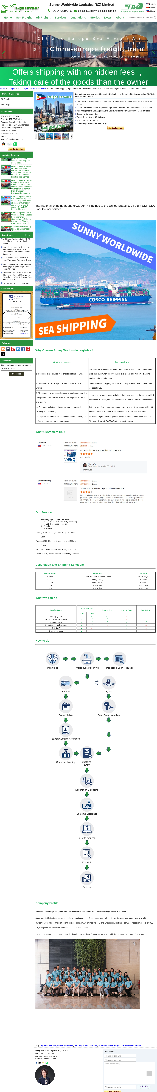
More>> (28, 235)
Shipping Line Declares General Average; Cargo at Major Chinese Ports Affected (17, 267)
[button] (154, 54)
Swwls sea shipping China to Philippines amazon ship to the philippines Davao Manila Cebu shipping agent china (20, 158)
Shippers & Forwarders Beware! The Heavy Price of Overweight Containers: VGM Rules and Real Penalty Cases (17, 276)
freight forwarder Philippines (127, 1046)
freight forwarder (65, 1046)
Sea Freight (24, 17)
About (120, 17)
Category (11, 88)
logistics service (48, 1046)
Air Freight (43, 17)
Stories (95, 17)
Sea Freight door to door (85, 1046)
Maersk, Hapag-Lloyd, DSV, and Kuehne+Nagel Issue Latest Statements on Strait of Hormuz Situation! (17, 251)
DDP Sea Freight (105, 1046)
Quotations (78, 17)
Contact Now (16, 149)
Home (8, 17)
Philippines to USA (38, 88)
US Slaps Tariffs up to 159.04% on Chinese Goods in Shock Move (16, 241)
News (108, 17)
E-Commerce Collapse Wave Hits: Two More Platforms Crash (17, 259)
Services (61, 17)
